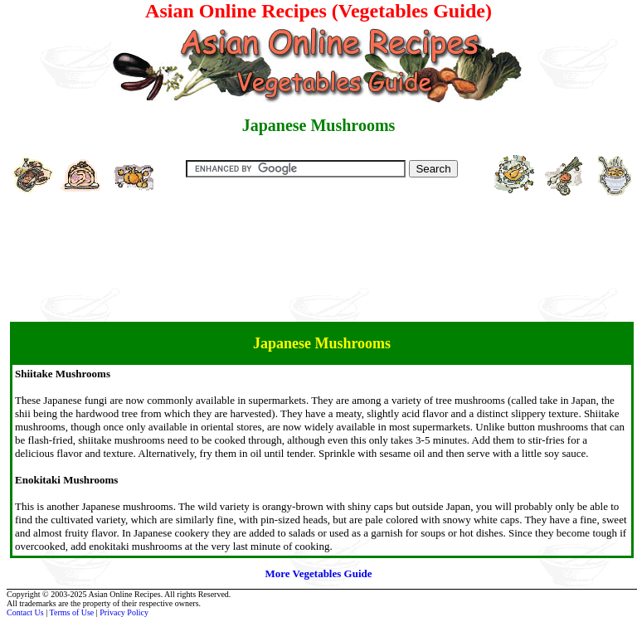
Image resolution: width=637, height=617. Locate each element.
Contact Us (25, 612)
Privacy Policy (124, 612)
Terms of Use (72, 612)
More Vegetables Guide (318, 573)
